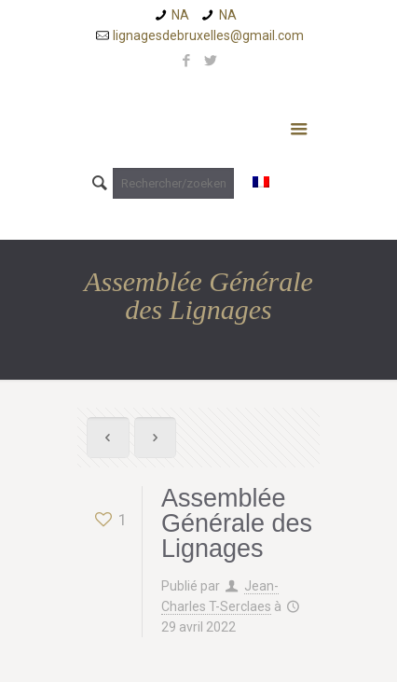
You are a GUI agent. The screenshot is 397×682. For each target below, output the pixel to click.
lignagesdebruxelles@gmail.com (208, 35)
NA (180, 14)
